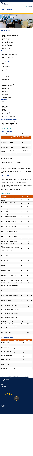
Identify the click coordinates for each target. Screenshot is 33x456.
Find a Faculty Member (4, 386)
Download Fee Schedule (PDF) (6, 193)
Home (26, 6)
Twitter (5, 394)
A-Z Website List (3, 405)
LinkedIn (9, 394)
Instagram (7, 394)
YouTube (12, 394)
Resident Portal (3, 384)
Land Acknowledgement (4, 407)
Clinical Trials (3, 388)
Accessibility (2, 406)
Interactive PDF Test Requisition (6, 128)
